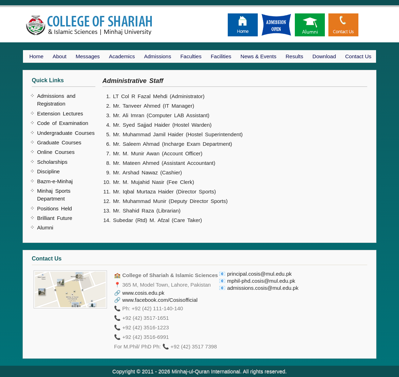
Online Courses (56, 152)
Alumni (45, 228)
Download (324, 56)
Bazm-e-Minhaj (55, 181)
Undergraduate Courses (66, 133)
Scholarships (52, 162)
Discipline (48, 171)
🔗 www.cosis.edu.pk (139, 293)
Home (36, 56)
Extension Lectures (60, 113)
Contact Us (358, 56)
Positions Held (54, 208)
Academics (122, 56)
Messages (88, 56)
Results (294, 56)
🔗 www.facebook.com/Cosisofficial (155, 300)
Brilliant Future (54, 218)
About (59, 56)
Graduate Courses (59, 142)
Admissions (157, 56)
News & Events (258, 56)
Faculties (191, 56)
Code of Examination (62, 123)
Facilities (221, 56)
